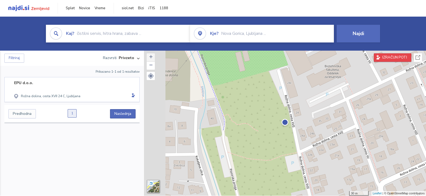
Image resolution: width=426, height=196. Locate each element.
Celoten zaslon (418, 57)
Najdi (358, 33)
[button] (151, 76)
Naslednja (122, 113)
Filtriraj (14, 58)
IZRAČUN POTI (394, 57)
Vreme (100, 8)
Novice (84, 8)
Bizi (141, 8)
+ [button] (151, 57)
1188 (163, 8)
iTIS (151, 8)
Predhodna (22, 113)
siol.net (128, 8)
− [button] (151, 66)
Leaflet (377, 193)
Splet (70, 8)
